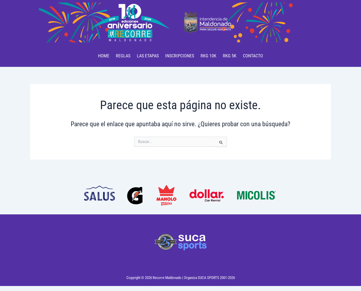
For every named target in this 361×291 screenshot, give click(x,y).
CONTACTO (253, 55)
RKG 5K (229, 55)
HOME (103, 55)
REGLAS (123, 55)
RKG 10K (208, 55)
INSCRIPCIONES (179, 55)
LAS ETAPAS (148, 55)
